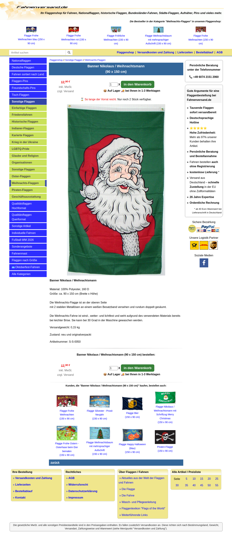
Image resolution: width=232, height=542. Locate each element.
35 (186, 485)
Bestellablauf (204, 52)
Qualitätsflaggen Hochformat (22, 206)
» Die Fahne (127, 495)
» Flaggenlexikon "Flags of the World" (142, 508)
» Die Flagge (127, 489)
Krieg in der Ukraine (25, 142)
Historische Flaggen (25, 121)
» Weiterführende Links (133, 515)
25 (216, 478)
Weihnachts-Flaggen (25, 183)
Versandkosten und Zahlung (155, 52)
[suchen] (69, 52)
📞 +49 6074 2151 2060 (204, 76)
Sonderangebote (22, 246)
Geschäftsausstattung (26, 196)
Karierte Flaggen (23, 135)
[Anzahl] (113, 85)
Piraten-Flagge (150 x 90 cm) (165, 447)
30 (177, 485)
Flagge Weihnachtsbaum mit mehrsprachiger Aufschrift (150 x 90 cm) (99, 446)
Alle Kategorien (21, 274)
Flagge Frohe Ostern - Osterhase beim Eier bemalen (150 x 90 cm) (67, 447)
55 (216, 485)
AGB (219, 52)
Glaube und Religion (25, 155)
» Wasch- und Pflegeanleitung (137, 502)
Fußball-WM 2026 (23, 239)
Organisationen (22, 162)
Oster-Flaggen (21, 176)
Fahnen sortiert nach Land (28, 74)
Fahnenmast (19, 253)
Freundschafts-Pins (24, 87)
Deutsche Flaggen (23, 67)
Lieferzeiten (185, 52)
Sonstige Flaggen (23, 101)
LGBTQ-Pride (20, 148)
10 (194, 478)
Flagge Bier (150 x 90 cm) (132, 413)
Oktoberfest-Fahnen (26, 267)
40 (194, 485)
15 (201, 478)
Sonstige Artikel (21, 226)
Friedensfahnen (22, 114)
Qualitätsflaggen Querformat (22, 217)
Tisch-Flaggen (20, 94)
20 (209, 478)
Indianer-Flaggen (23, 128)
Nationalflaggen (21, 60)
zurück (55, 462)
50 (209, 485)
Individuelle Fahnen (24, 232)
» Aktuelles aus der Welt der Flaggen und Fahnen (141, 480)
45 (201, 485)
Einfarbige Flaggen (24, 108)
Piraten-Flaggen (22, 189)
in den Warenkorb (137, 84)
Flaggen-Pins (20, 81)
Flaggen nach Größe (24, 260)
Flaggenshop (125, 52)
